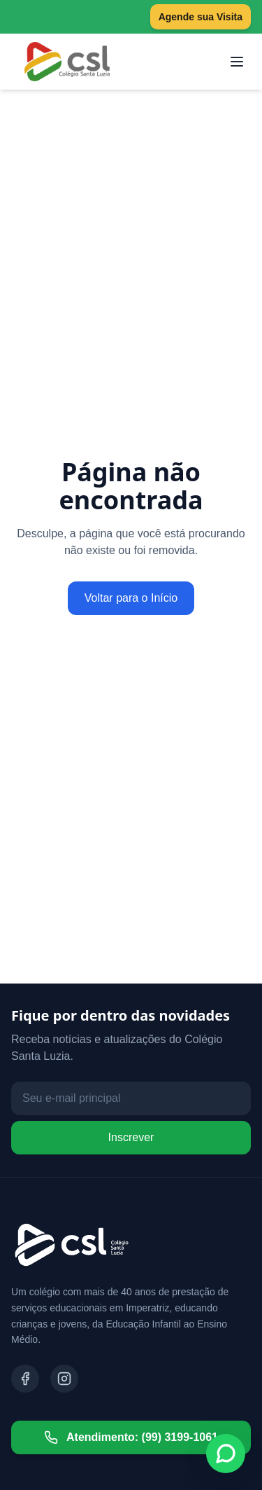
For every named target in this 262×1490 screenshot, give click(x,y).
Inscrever (131, 1137)
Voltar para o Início (131, 598)
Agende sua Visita (200, 16)
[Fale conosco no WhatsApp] (225, 1453)
